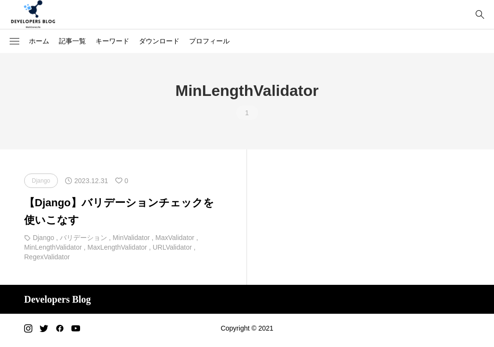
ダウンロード (159, 41)
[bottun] (480, 15)
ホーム (39, 41)
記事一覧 (72, 41)
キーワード (112, 41)
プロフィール (209, 41)
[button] (14, 41)
